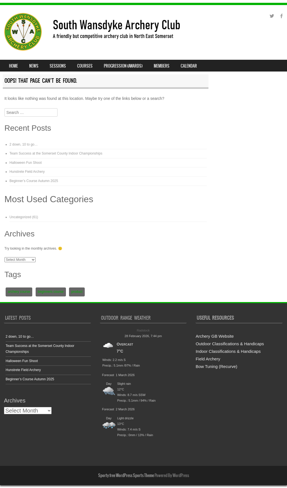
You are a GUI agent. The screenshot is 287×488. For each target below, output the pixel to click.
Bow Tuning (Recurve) (216, 366)
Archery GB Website (215, 336)
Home (13, 66)
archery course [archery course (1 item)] (19, 292)
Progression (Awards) (123, 66)
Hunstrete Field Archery (27, 172)
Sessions (58, 66)
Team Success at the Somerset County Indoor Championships (56, 153)
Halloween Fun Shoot (26, 163)
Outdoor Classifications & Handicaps (230, 343)
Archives (15, 400)
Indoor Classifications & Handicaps (228, 351)
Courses (85, 66)
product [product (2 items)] (76, 292)
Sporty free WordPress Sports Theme (126, 475)
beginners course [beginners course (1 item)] (51, 292)
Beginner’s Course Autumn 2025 (34, 181)
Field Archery (208, 358)
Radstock (143, 330)
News (33, 66)
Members (161, 66)
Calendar (189, 66)
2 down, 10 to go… (24, 144)
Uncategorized (20, 217)
